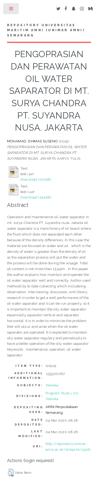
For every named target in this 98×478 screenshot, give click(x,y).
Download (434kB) (35, 197)
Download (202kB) (35, 179)
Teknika (52, 385)
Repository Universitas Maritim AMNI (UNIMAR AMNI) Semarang (46, 30)
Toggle (11, 10)
